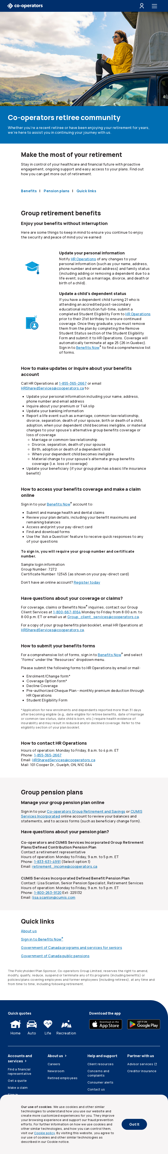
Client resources (101, 1064)
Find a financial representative (19, 1071)
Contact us (96, 1089)
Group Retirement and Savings (86, 811)
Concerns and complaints (98, 1073)
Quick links (86, 191)
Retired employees (63, 1078)
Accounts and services (20, 1058)
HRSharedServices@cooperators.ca (52, 388)
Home (15, 1027)
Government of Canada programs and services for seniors (71, 947)
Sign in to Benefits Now (42, 939)
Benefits (29, 191)
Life (48, 1027)
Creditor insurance (141, 1071)
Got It (134, 1124)
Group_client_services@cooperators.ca (103, 616)
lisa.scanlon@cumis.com (53, 897)
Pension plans (57, 191)
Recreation (66, 1027)
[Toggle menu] (155, 6)
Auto (31, 1027)
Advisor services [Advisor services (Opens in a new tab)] (142, 1064)
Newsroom (56, 1071)
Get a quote (17, 1081)
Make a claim (18, 1087)
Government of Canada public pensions (55, 955)
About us (29, 931)
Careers (54, 1064)
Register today (87, 582)
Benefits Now (88, 347)
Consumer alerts (101, 1082)
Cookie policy (44, 1133)
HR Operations (83, 259)
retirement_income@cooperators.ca (64, 866)
